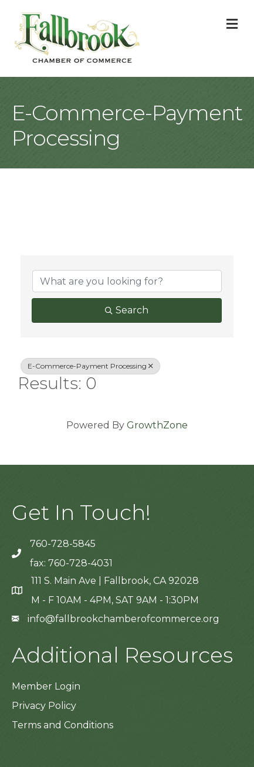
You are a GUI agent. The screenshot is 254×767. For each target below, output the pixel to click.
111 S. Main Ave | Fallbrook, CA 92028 (115, 580)
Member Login (46, 686)
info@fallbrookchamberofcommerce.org (123, 618)
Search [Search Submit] (126, 310)
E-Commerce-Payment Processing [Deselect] (90, 365)
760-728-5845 (63, 543)
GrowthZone (157, 425)
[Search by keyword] (127, 281)
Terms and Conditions (62, 725)
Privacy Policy (44, 705)
